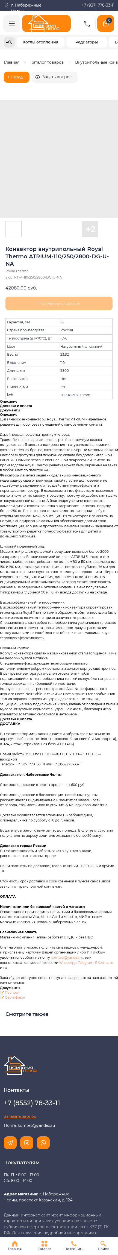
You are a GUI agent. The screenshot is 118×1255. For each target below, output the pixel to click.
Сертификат (15, 916)
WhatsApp (67, 882)
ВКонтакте (104, 882)
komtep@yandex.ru (67, 876)
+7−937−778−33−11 (30, 683)
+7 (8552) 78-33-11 (67, 683)
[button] (54, 77)
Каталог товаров (47, 62)
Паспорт (12, 911)
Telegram (85, 882)
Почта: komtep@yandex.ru (29, 1044)
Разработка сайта (21, 1226)
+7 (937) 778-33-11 (98, 5)
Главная (11, 62)
